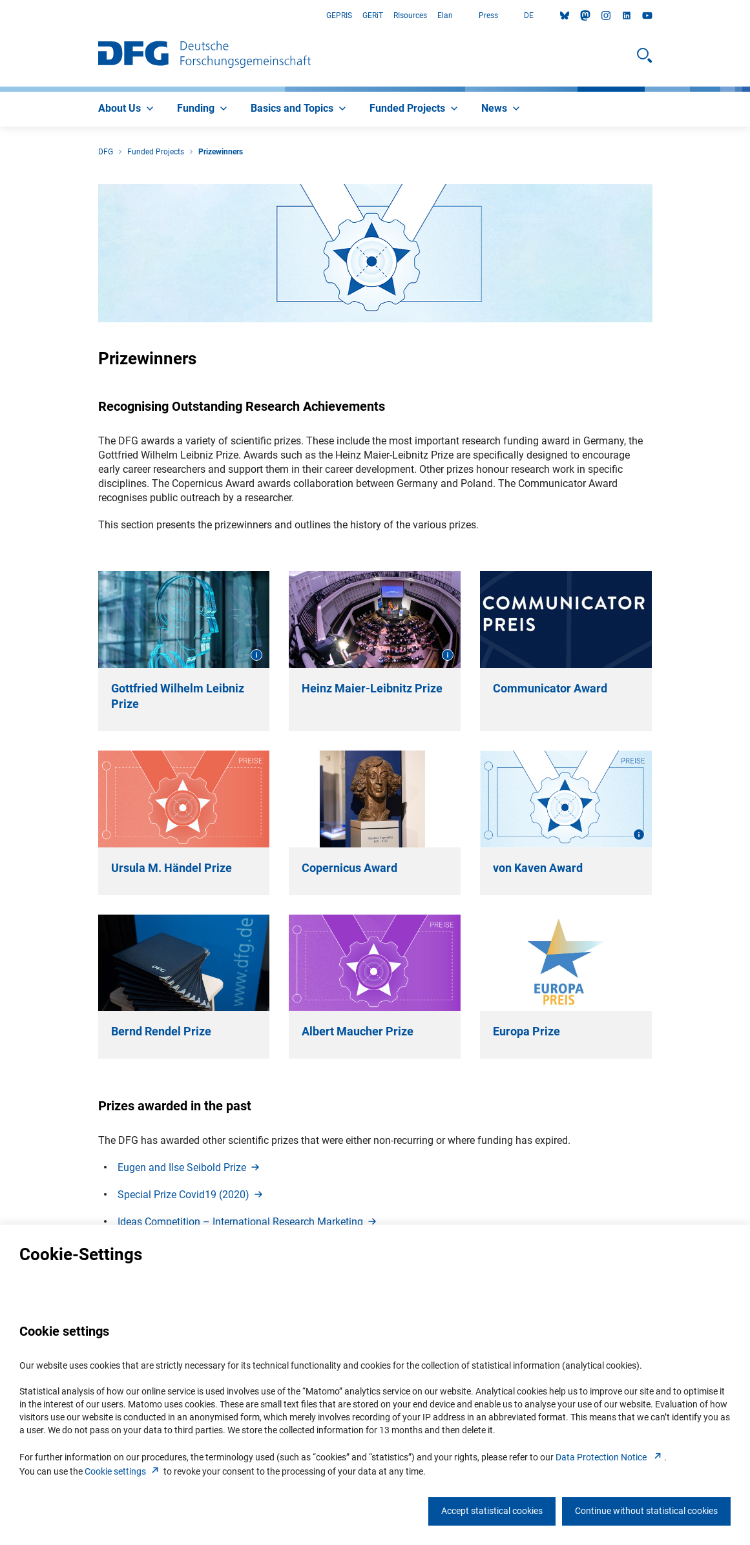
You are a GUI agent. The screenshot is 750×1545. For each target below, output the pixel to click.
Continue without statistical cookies (646, 1511)
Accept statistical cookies (492, 1511)
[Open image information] (256, 655)
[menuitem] (127, 109)
